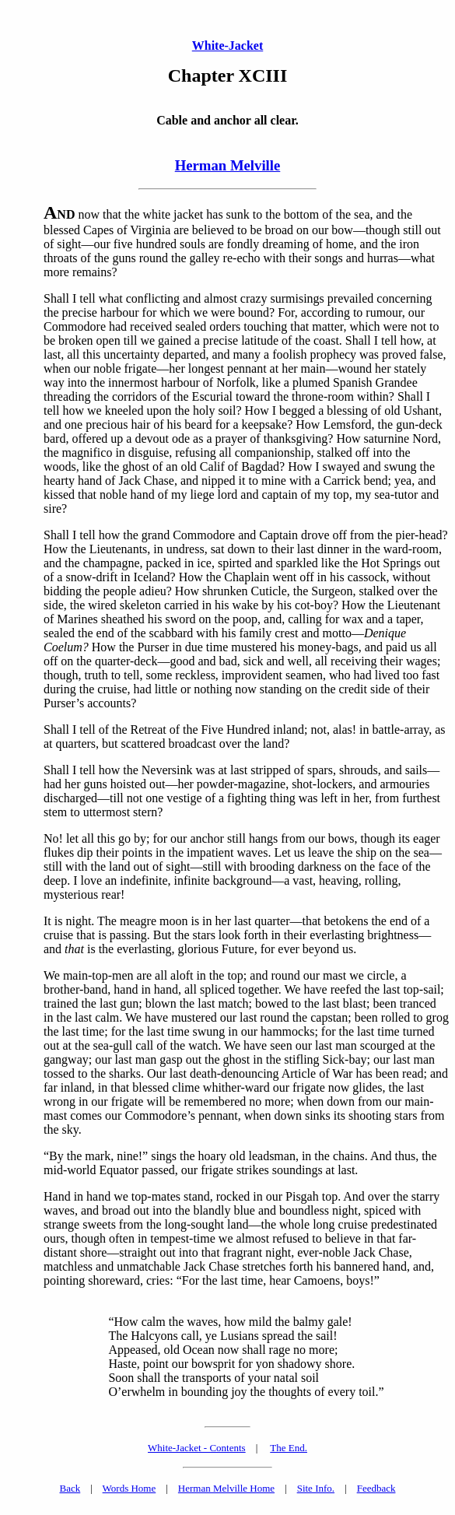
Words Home (129, 1488)
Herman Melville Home (226, 1488)
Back (70, 1488)
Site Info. (315, 1488)
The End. (288, 1448)
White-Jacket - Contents (197, 1448)
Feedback (376, 1488)
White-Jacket (228, 45)
